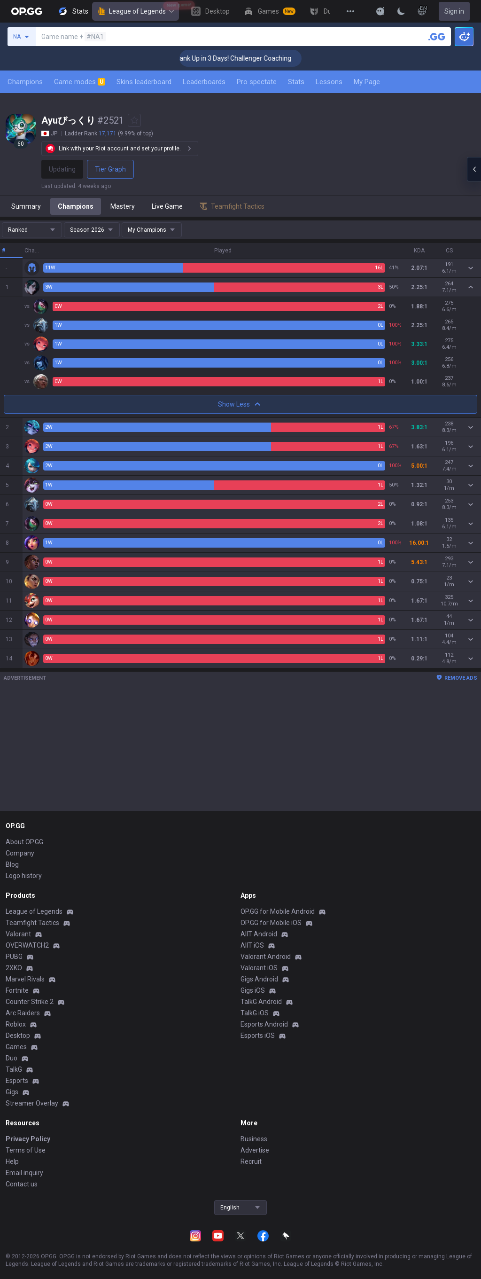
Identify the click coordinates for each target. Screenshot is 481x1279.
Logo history (24, 875)
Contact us (22, 1184)
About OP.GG (24, 842)
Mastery (122, 206)
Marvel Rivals (25, 979)
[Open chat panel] (474, 169)
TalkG (14, 1069)
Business (253, 1139)
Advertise (254, 1150)
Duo (11, 1058)
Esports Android (264, 1024)
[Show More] (380, 11)
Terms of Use (26, 1150)
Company (20, 853)
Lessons (329, 82)
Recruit (251, 1161)
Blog (12, 864)
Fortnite (17, 990)
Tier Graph (110, 169)
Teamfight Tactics (32, 922)
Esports (17, 1080)
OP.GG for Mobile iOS (271, 922)
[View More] (350, 11)
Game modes (79, 82)
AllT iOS (252, 945)
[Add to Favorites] (134, 120)
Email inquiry (24, 1173)
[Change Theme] (401, 11)
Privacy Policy (28, 1139)
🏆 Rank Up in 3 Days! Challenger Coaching (249, 58)
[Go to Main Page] (27, 11)
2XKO (14, 968)
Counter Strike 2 (30, 1001)
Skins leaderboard (143, 82)
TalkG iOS (254, 1013)
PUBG (14, 956)
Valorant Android (265, 956)
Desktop (18, 1035)
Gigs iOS (252, 990)
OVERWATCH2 (27, 945)
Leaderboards (204, 82)
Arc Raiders (23, 1013)
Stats (296, 82)
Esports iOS (257, 1035)
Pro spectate (257, 82)
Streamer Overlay (32, 1103)
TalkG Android (261, 1001)
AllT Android (258, 934)
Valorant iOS (259, 968)
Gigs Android (259, 979)
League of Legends (135, 11)
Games (16, 1047)
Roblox (16, 1024)
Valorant (18, 934)
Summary (26, 206)
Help (12, 1161)
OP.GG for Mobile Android (277, 911)
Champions (25, 82)
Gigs (12, 1092)
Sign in (454, 11)
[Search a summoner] (437, 36)
